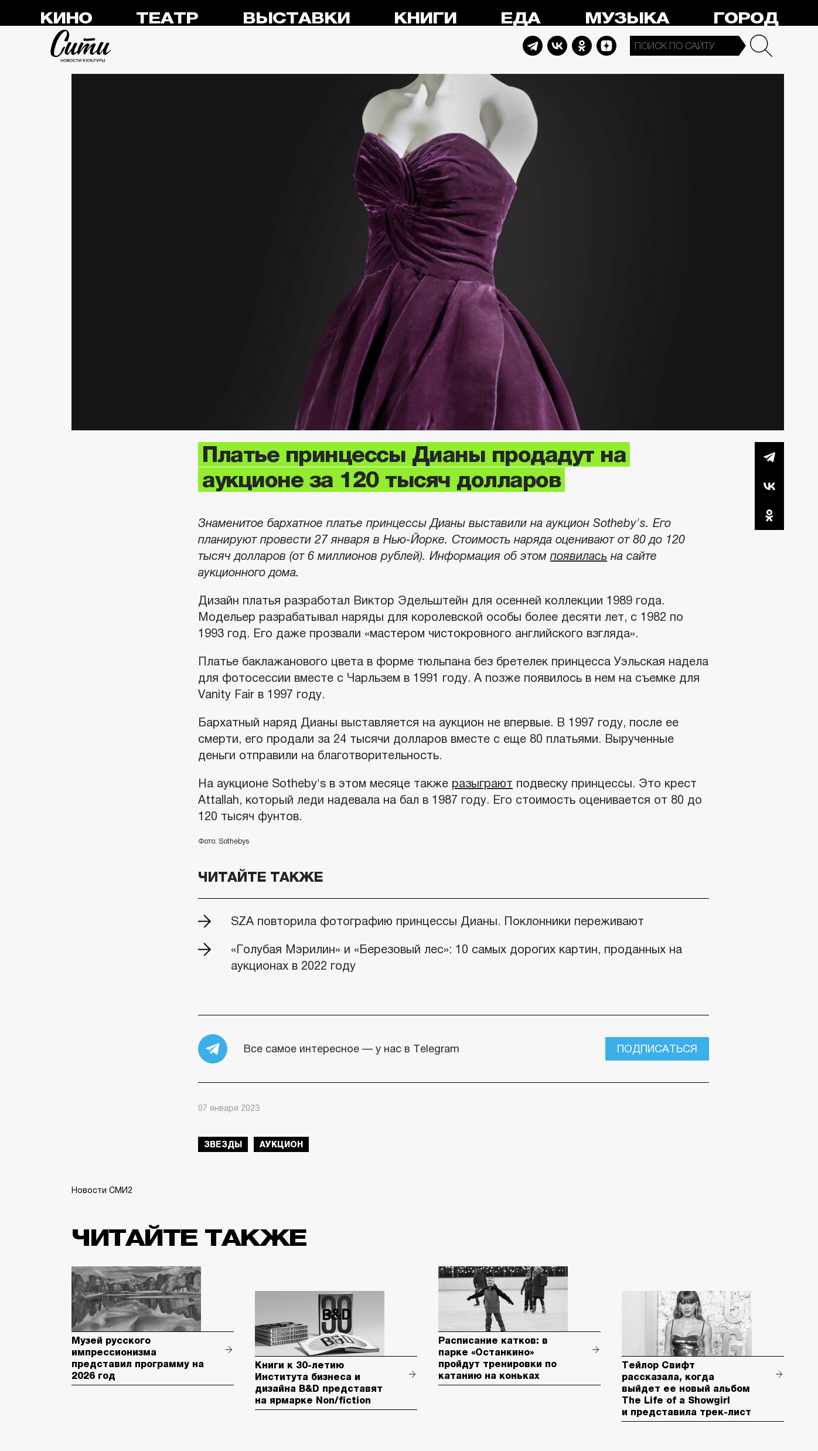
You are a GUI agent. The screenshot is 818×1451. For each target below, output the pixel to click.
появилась (578, 555)
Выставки (296, 18)
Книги (425, 18)
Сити (80, 45)
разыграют (482, 783)
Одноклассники (769, 515)
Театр (167, 18)
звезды (223, 1144)
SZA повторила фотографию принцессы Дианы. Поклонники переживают (437, 921)
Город (745, 18)
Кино (66, 18)
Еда (520, 18)
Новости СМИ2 (101, 1190)
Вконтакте (769, 486)
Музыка (627, 18)
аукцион (281, 1144)
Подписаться (657, 1049)
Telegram (533, 46)
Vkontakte (557, 46)
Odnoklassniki (582, 46)
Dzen (606, 46)
